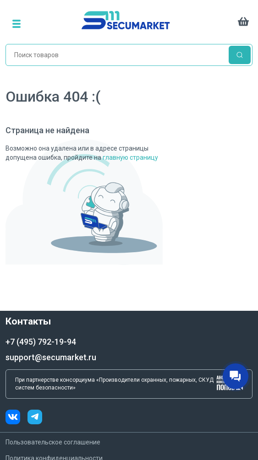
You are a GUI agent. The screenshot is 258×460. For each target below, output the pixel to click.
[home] (131, 23)
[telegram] (34, 418)
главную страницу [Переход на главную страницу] (130, 157)
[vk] (16, 418)
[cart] (243, 23)
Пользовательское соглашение (52, 442)
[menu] (16, 23)
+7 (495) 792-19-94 (40, 341)
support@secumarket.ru (50, 357)
